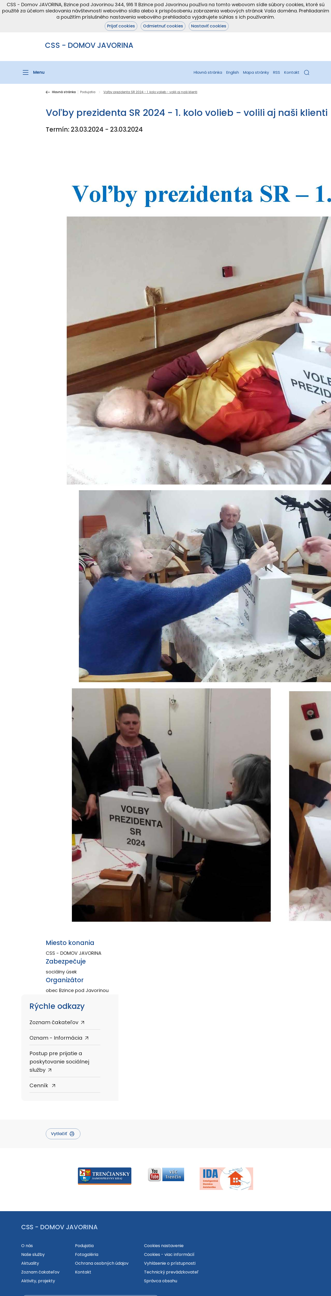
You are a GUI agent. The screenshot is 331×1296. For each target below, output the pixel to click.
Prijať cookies (121, 26)
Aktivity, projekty (38, 1281)
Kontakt (291, 72)
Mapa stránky (256, 72)
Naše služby (33, 1254)
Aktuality (30, 1263)
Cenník (39, 1085)
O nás (27, 1246)
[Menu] (32, 72)
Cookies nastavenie (164, 1246)
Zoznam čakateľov (53, 1022)
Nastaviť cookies (208, 26)
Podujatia (87, 92)
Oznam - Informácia (55, 1037)
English (232, 72)
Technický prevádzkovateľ (171, 1272)
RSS (276, 72)
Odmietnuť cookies (163, 26)
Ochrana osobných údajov (102, 1263)
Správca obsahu (160, 1281)
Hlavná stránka (208, 72)
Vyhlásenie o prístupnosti (169, 1263)
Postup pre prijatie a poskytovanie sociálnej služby (59, 1062)
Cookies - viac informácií (169, 1254)
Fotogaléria (86, 1254)
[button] (307, 72)
